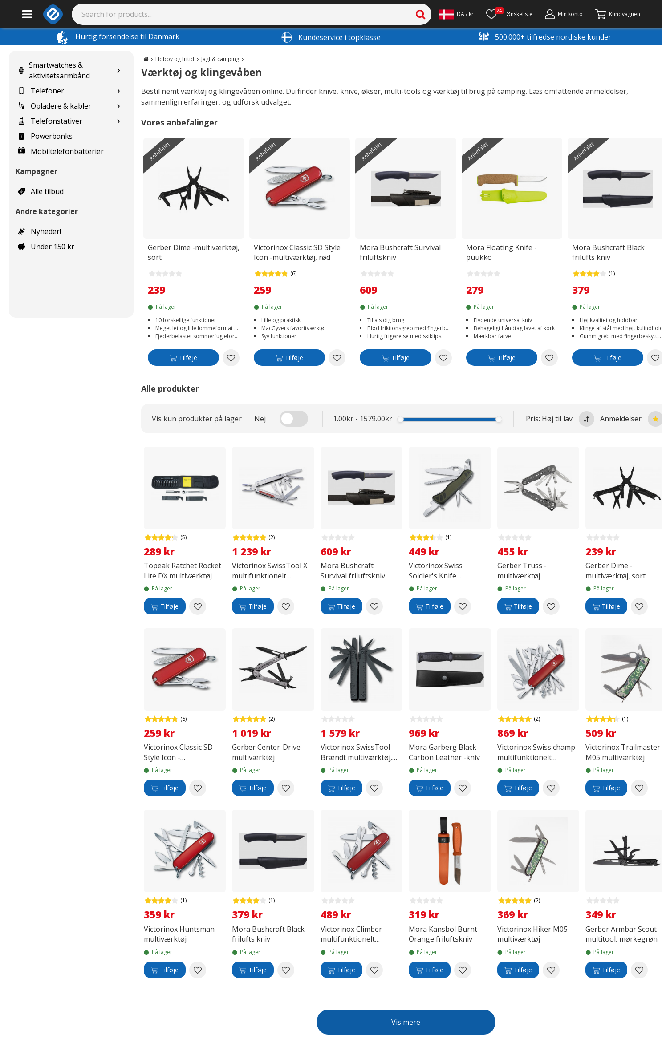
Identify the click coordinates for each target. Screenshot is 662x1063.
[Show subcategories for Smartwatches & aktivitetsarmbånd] (118, 70)
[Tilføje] (183, 359)
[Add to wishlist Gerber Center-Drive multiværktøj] (285, 788)
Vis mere (405, 1022)
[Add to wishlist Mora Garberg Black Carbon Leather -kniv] (462, 788)
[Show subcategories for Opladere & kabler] (118, 106)
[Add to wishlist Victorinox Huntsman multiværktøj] (197, 970)
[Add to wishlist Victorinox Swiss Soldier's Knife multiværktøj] (462, 606)
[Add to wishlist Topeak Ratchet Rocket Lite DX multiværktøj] (197, 606)
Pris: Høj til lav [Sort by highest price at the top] (560, 419)
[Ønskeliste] (509, 14)
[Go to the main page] (145, 59)
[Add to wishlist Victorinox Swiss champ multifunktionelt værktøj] (551, 788)
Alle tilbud (41, 191)
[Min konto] (563, 14)
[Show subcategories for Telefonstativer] (118, 121)
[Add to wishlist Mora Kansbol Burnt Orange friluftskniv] (462, 970)
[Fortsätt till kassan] (618, 14)
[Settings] (456, 14)
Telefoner (41, 90)
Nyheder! (39, 231)
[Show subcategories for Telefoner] (118, 91)
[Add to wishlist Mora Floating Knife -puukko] (549, 357)
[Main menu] (27, 14)
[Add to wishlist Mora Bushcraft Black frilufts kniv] (285, 970)
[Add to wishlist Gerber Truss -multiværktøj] (551, 606)
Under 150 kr (46, 246)
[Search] (252, 14)
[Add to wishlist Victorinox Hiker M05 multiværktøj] (551, 970)
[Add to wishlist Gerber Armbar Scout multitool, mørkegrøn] (639, 970)
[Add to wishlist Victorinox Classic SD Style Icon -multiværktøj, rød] (337, 357)
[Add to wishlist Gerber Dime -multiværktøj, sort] (231, 357)
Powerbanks (45, 136)
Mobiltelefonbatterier (61, 151)
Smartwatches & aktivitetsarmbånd (54, 70)
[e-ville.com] (53, 14)
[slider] (400, 419)
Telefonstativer (50, 121)
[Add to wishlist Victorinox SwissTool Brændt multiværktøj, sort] (374, 788)
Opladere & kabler (54, 106)
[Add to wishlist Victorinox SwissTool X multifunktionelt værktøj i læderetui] (285, 606)
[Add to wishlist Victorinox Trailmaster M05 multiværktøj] (639, 788)
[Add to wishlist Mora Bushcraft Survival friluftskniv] (443, 357)
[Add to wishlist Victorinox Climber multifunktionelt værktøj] (374, 970)
